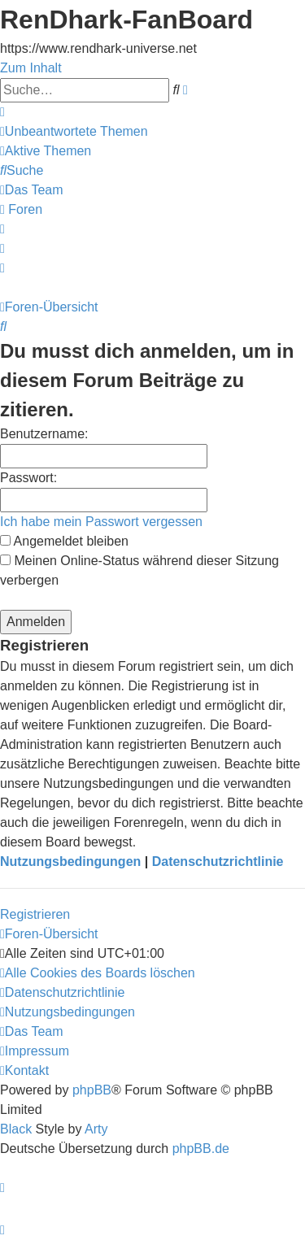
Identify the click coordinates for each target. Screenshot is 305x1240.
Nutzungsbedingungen (70, 861)
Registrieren (35, 914)
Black (16, 1129)
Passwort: (28, 478)
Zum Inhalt (31, 68)
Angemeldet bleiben (64, 541)
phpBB (91, 1090)
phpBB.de (200, 1148)
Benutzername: (44, 434)
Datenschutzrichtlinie (218, 861)
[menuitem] (74, 131)
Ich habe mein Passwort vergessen (101, 522)
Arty (96, 1129)
